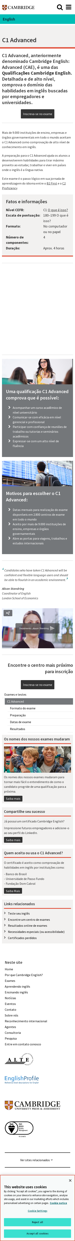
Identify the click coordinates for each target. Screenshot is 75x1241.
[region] (37, 1208)
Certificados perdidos (22, 938)
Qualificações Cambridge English (36, 73)
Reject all (37, 1222)
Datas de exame (20, 722)
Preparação (18, 715)
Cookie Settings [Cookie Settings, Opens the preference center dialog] (37, 1211)
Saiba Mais (13, 891)
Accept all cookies (37, 1233)
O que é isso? (58, 210)
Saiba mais (13, 799)
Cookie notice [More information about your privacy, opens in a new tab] (58, 1203)
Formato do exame (23, 708)
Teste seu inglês (19, 913)
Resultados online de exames (27, 926)
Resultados (17, 729)
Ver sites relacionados (35, 1160)
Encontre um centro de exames (29, 920)
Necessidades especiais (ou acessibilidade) (36, 932)
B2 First (52, 183)
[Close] (70, 1180)
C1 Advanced (15, 701)
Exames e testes (15, 694)
